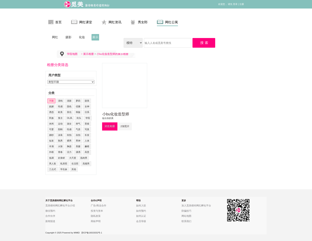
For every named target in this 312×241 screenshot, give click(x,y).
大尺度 (72, 158)
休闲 (51, 123)
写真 (87, 129)
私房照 (63, 163)
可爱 (51, 129)
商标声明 (96, 221)
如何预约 (141, 210)
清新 (69, 101)
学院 (87, 118)
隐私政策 (96, 216)
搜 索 (204, 43)
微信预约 (50, 210)
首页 (55, 22)
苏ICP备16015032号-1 (91, 233)
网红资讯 (111, 22)
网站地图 (186, 216)
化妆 (82, 37)
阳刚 (60, 129)
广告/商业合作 (98, 205)
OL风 (69, 118)
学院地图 (72, 54)
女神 (87, 106)
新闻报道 (50, 221)
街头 (79, 118)
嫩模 (87, 146)
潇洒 (78, 152)
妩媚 (51, 106)
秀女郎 (139, 22)
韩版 (78, 112)
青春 (60, 152)
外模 (51, 152)
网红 (55, 37)
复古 (60, 118)
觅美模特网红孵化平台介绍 (60, 205)
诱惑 (51, 112)
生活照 (74, 163)
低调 (51, 158)
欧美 (60, 112)
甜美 (87, 101)
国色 (69, 106)
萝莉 (78, 101)
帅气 (78, 123)
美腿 (78, 146)
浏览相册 (109, 126)
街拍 (69, 135)
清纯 (60, 101)
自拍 (78, 135)
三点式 (52, 169)
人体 (87, 140)
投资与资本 (97, 210)
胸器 (69, 146)
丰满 (51, 146)
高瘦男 (86, 163)
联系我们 (186, 221)
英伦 (69, 112)
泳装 (60, 135)
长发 (87, 135)
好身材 (61, 158)
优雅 (78, 106)
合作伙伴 (50, 216)
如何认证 (141, 216)
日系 (87, 112)
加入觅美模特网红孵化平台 (196, 205)
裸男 (69, 140)
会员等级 (141, 221)
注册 (241, 4)
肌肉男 (83, 158)
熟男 (60, 140)
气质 (78, 129)
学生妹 (63, 169)
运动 (60, 123)
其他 (73, 169)
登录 (235, 4)
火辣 (60, 146)
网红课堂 (81, 22)
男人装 (52, 163)
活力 (69, 152)
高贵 (87, 152)
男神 (78, 140)
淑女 (69, 123)
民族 (51, 118)
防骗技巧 (186, 210)
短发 (51, 140)
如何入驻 (141, 205)
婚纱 (51, 135)
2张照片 (124, 126)
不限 (51, 101)
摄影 (68, 37)
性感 (60, 106)
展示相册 (88, 54)
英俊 (87, 123)
